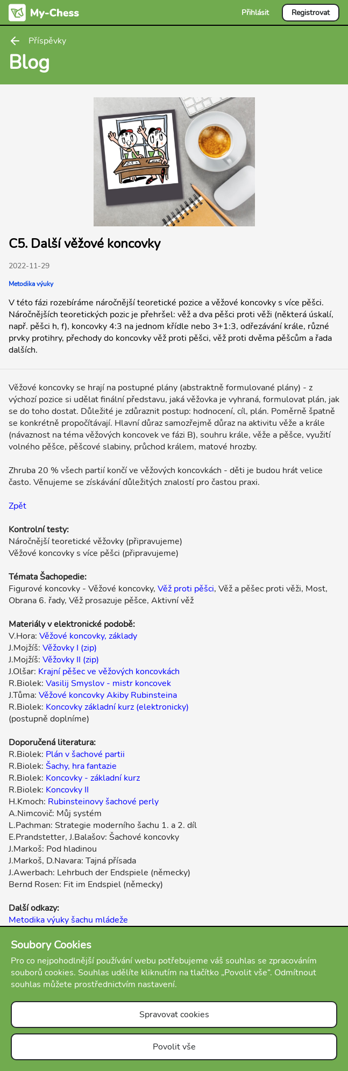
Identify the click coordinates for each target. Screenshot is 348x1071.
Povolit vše (174, 1047)
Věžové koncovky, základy (88, 636)
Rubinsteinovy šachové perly (103, 802)
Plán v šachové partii (85, 754)
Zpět (17, 506)
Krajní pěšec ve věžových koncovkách (109, 671)
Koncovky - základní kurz (93, 778)
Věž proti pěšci (186, 589)
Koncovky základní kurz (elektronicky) (117, 707)
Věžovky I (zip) (69, 648)
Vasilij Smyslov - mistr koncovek (108, 683)
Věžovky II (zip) (70, 660)
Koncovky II (67, 790)
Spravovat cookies (174, 1014)
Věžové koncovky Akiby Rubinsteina (108, 695)
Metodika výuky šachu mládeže (68, 920)
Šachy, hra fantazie (81, 766)
